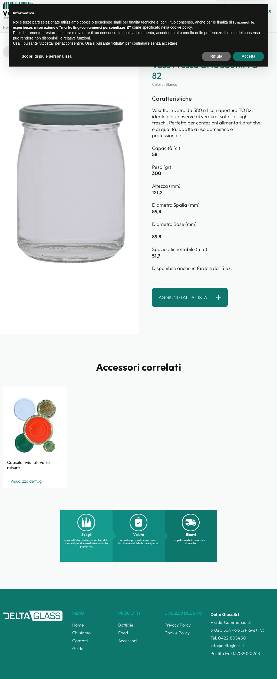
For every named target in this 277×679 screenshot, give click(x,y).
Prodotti (54, 27)
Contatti (189, 11)
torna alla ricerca (26, 51)
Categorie (30, 27)
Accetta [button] (248, 664)
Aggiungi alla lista (183, 297)
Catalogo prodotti (128, 11)
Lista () (260, 11)
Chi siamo (163, 11)
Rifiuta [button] (216, 664)
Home (8, 27)
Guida (211, 11)
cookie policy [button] (181, 635)
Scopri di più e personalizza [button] (46, 664)
